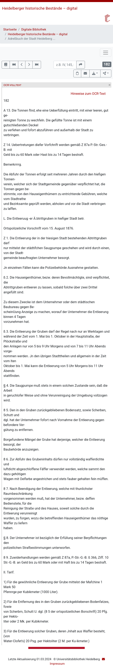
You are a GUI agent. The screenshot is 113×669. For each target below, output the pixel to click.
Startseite (10, 29)
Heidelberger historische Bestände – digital (39, 8)
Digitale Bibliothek (33, 29)
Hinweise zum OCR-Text (88, 94)
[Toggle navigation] (105, 53)
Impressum (57, 664)
